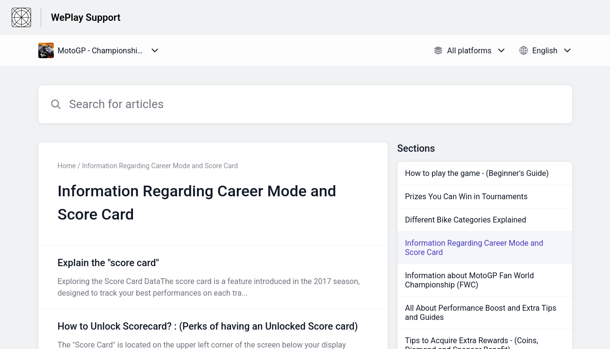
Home (67, 166)
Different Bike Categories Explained (466, 219)
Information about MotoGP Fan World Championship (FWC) (469, 280)
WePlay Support (85, 17)
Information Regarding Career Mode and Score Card (474, 247)
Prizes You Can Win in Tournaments (466, 196)
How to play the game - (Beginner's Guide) (477, 173)
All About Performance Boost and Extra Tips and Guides (481, 312)
